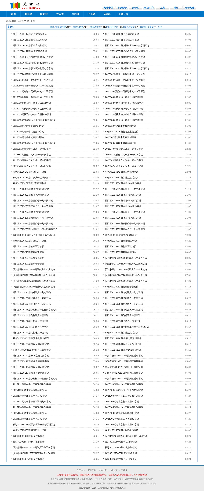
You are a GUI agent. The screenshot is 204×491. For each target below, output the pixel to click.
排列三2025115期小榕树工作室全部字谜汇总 (35, 378)
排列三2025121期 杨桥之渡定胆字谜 (123, 350)
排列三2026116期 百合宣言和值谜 (122, 34)
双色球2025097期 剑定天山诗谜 (121, 240)
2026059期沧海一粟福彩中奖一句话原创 (33, 85)
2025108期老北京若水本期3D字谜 (30, 395)
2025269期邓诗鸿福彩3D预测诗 (121, 235)
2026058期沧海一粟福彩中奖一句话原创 (125, 85)
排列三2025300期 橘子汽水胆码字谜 (123, 194)
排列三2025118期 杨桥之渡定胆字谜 (31, 367)
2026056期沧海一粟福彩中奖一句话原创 (125, 91)
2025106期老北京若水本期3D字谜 (122, 401)
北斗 (12, 27)
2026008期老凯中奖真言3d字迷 (28, 137)
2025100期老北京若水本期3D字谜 (122, 424)
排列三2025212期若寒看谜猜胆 (120, 246)
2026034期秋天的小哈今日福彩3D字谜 (124, 114)
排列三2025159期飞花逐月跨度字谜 (30, 332)
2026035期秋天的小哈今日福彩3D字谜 (32, 114)
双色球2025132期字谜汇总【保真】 (123, 177)
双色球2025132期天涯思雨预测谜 (29, 183)
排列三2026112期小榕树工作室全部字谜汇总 (127, 45)
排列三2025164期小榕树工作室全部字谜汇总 (35, 309)
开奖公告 (123, 14)
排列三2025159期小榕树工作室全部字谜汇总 (127, 327)
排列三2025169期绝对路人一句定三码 (124, 292)
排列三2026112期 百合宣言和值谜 (30, 51)
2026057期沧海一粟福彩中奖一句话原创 (33, 91)
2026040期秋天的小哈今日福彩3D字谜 (124, 97)
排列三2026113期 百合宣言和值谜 (30, 45)
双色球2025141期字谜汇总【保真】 (30, 172)
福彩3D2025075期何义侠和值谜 (28, 459)
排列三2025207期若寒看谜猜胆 (28, 263)
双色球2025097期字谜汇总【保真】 (30, 240)
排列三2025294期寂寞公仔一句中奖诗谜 (125, 223)
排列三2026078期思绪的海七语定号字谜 (33, 68)
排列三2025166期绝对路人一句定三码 (32, 304)
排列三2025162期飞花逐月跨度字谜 (30, 321)
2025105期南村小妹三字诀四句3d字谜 (124, 407)
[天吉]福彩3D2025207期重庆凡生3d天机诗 (126, 263)
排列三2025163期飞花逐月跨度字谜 (123, 315)
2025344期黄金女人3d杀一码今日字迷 (124, 160)
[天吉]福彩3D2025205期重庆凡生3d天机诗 (126, 269)
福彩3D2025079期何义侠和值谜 (28, 441)
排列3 (75, 14)
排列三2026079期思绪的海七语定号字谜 (125, 62)
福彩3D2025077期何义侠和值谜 (121, 447)
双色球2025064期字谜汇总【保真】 (123, 332)
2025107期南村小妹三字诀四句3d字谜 (32, 401)
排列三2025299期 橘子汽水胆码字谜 (123, 200)
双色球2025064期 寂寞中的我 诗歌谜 (31, 338)
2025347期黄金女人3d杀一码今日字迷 (124, 154)
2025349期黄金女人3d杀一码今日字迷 (124, 149)
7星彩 (107, 14)
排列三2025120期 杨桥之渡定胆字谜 (31, 355)
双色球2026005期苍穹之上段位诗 (121, 131)
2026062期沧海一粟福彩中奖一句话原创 (125, 74)
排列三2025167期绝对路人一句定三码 (124, 298)
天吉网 (21, 21)
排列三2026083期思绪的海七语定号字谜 (125, 57)
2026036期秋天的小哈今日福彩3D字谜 (124, 108)
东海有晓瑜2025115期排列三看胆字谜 (124, 378)
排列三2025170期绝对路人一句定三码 (32, 292)
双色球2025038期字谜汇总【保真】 (30, 430)
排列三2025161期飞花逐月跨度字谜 (123, 321)
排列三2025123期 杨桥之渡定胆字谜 (123, 344)
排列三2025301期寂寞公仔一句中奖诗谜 (125, 189)
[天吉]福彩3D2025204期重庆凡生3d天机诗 (34, 275)
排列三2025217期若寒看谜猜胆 (28, 246)
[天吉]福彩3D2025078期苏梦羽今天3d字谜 (34, 447)
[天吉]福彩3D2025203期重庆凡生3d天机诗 (126, 275)
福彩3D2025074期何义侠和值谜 (121, 459)
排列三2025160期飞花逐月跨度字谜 (30, 327)
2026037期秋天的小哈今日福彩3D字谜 (32, 108)
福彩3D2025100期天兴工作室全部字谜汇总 (34, 424)
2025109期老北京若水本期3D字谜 (30, 390)
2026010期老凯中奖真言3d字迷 (120, 126)
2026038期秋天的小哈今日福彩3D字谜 (124, 103)
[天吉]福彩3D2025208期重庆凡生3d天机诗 (126, 258)
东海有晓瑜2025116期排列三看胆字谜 (124, 373)
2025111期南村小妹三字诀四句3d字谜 (32, 384)
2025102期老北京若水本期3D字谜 (30, 418)
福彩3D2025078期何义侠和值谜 (121, 441)
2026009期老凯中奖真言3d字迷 (28, 131)
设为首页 (102, 470)
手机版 (124, 470)
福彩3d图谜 (80, 27)
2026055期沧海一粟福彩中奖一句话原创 (33, 97)
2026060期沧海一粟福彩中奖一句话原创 (125, 80)
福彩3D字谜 (63, 27)
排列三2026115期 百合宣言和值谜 (30, 39)
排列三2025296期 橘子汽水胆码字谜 (123, 217)
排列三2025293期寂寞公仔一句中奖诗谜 (125, 229)
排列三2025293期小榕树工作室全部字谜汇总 (35, 229)
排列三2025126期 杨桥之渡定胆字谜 (123, 338)
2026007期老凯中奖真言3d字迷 (120, 137)
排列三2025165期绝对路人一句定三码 (124, 304)
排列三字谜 (115, 27)
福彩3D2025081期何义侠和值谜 (28, 436)
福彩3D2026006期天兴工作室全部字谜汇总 (34, 143)
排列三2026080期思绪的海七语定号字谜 (33, 62)
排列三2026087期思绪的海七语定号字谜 (125, 51)
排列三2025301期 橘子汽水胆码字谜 (31, 194)
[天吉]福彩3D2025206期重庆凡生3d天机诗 (34, 269)
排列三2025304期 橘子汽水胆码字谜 (123, 183)
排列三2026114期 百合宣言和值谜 (122, 39)
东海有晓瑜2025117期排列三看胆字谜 (124, 367)
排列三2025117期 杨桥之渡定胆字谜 (31, 373)
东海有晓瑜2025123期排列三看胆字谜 (32, 350)
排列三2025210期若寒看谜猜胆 (28, 252)
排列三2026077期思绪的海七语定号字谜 (33, 74)
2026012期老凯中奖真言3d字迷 (28, 126)
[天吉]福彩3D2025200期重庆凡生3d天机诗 (34, 286)
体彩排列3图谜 (148, 27)
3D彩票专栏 (98, 27)
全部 (160, 27)
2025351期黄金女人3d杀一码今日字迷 (32, 149)
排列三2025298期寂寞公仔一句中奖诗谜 (33, 206)
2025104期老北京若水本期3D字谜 (30, 413)
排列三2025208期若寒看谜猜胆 (28, 258)
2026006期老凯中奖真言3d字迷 (120, 143)
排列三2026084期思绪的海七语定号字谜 (33, 57)
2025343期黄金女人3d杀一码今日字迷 (32, 166)
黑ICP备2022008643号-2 (114, 488)
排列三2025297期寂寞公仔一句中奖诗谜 (125, 212)
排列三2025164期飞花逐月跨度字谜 (30, 315)
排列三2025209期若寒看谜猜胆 (120, 252)
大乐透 (60, 14)
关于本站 (81, 470)
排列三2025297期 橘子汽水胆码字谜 (31, 212)
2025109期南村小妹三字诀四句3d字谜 (124, 390)
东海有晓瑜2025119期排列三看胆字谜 (124, 355)
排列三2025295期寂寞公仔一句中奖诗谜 (33, 223)
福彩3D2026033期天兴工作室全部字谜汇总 (34, 120)
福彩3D (44, 14)
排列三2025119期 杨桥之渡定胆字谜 (31, 361)
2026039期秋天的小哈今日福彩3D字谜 (32, 103)
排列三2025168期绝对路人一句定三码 (32, 298)
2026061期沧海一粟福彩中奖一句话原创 (33, 80)
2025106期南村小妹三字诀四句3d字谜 (32, 407)
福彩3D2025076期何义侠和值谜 (121, 453)
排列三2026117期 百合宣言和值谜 (30, 34)
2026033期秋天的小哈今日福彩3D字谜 (124, 120)
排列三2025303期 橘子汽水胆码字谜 (31, 189)
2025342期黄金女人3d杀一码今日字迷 (124, 166)
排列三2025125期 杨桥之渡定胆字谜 (31, 344)
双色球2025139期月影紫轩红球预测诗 (32, 177)
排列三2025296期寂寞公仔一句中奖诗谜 (33, 217)
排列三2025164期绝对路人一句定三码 (124, 309)
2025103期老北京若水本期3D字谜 (122, 413)
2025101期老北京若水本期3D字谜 (122, 418)
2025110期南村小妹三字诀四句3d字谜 (124, 384)
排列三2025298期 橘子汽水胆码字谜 (123, 206)
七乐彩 (91, 14)
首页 (13, 14)
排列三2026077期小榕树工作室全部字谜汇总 (127, 68)
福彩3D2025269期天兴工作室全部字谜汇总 (34, 235)
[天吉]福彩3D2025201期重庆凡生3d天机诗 (126, 281)
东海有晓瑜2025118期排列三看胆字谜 (124, 361)
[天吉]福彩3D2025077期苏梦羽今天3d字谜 (34, 453)
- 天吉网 (100, 488)
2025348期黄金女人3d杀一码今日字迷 (32, 154)
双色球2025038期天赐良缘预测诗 (121, 430)
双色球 (28, 14)
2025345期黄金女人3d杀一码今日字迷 (32, 160)
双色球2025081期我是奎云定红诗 (121, 286)
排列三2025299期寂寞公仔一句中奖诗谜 (33, 200)
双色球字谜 (131, 27)
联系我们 (92, 470)
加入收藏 (114, 470)
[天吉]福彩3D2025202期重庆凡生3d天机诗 (34, 281)
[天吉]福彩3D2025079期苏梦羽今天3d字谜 (126, 436)
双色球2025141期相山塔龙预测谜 (121, 172)
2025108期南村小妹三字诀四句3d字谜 (124, 395)
